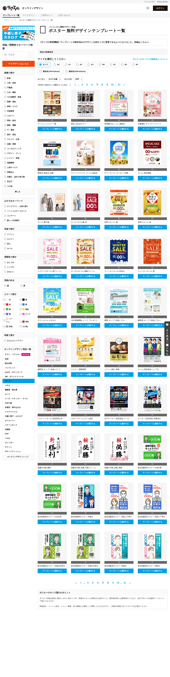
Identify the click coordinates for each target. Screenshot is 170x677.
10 (112, 84)
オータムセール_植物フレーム (83, 271)
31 (119, 84)
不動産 (9, 88)
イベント (10, 234)
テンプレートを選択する (52, 129)
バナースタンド (11, 425)
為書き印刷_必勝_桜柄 (113, 468)
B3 (137, 65)
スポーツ (10, 116)
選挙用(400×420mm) (77, 71)
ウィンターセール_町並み (114, 271)
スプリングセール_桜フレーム (49, 271)
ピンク (26, 314)
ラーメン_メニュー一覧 (47, 124)
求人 (9, 244)
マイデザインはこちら (18, 64)
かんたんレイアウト (15, 341)
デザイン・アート (14, 153)
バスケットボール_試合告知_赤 (50, 419)
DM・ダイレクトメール (14, 377)
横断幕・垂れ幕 (11, 390)
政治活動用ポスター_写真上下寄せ (118, 517)
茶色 (25, 322)
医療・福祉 (11, 102)
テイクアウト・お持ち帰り (17, 206)
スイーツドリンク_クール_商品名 (84, 173)
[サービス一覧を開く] (147, 8)
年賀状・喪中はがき (13, 407)
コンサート (11, 216)
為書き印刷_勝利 (44, 468)
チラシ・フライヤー (17, 354)
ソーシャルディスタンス (16, 211)
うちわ (7, 438)
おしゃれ (10, 262)
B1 (115, 65)
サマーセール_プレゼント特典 (116, 173)
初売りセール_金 (144, 222)
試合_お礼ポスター (78, 124)
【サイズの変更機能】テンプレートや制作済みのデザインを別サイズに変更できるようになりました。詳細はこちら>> (94, 42)
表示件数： (69, 79)
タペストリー (10, 421)
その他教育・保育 (14, 97)
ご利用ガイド (46, 15)
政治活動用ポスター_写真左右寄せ (51, 566)
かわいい (10, 272)
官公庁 (9, 182)
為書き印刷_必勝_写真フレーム (83, 468)
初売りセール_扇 (111, 222)
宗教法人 (10, 172)
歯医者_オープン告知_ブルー (149, 320)
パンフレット (10, 368)
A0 (58, 65)
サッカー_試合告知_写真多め (149, 419)
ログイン (160, 8)
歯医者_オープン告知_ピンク (49, 369)
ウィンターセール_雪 (146, 271)
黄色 (25, 309)
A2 (81, 65)
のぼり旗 (8, 403)
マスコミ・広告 (13, 139)
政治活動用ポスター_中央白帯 (150, 468)
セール (9, 248)
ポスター (8, 381)
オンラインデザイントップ (17, 457)
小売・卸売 (11, 83)
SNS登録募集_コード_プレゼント (84, 320)
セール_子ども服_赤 (79, 222)
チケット (8, 447)
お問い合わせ (64, 15)
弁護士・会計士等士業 (16, 177)
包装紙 (7, 429)
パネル (7, 385)
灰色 (9, 326)
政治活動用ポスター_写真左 (115, 566)
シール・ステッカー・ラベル (16, 399)
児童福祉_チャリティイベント (150, 124)
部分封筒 (8, 363)
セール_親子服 (43, 222)
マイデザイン (29, 15)
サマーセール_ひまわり (47, 320)
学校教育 (10, 111)
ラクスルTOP (149, 2)
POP (7, 434)
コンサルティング (14, 149)
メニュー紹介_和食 (111, 369)
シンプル (10, 267)
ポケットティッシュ (13, 451)
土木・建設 (11, 92)
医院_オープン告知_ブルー (115, 320)
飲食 (9, 78)
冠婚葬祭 (10, 163)
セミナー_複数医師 (78, 369)
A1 (69, 65)
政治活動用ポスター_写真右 (82, 517)
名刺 (6, 359)
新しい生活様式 (13, 220)
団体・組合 (11, 120)
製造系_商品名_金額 (46, 173)
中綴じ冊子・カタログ (13, 416)
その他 (9, 186)
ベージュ (9, 320)
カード (7, 394)
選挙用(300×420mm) (51, 71)
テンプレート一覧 (11, 15)
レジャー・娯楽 (13, 158)
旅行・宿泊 (11, 135)
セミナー (10, 239)
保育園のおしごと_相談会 (114, 124)
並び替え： (42, 79)
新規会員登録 (162, 2)
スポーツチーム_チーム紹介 (82, 419)
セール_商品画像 (144, 173)
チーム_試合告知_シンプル (148, 369)
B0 (103, 65)
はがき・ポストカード (13, 372)
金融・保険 (11, 144)
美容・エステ (12, 106)
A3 (92, 65)
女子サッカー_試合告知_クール (116, 419)
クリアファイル (11, 412)
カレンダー (9, 443)
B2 (126, 65)
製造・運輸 (11, 125)
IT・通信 (10, 130)
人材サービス (12, 167)
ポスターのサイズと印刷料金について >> (150, 59)
